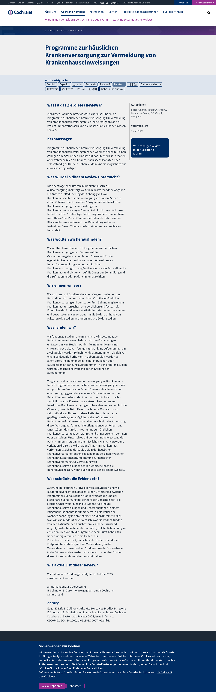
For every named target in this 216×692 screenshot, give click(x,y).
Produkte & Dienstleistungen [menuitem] (140, 12)
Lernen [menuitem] (113, 12)
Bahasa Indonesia (112, 89)
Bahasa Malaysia (83, 2)
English (21, 2)
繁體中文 (104, 2)
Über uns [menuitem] (50, 12)
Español (30, 2)
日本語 (132, 84)
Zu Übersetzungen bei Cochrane (136, 2)
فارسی (39, 2)
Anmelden (183, 2)
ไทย (95, 2)
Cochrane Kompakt (69, 30)
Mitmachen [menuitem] (97, 12)
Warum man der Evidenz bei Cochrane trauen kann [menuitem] (76, 19)
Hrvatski (69, 2)
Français (49, 2)
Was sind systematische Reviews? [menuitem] (133, 19)
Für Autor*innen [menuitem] (173, 12)
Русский (59, 2)
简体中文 (115, 2)
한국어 (92, 89)
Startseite (50, 30)
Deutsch (11, 2)
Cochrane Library (204, 2)
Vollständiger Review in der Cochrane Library (146, 149)
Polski (81, 89)
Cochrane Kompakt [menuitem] (73, 12)
